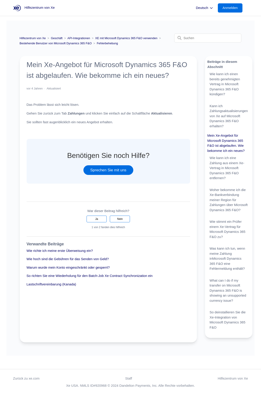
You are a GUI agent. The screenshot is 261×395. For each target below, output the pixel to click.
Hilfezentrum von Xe (33, 38)
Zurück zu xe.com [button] (26, 378)
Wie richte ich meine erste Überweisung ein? (60, 251)
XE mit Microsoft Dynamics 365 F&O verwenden (126, 38)
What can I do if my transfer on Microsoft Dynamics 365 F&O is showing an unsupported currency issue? (228, 290)
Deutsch (205, 8)
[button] (232, 8)
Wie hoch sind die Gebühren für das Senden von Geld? (68, 259)
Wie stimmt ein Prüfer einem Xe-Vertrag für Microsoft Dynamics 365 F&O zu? (227, 229)
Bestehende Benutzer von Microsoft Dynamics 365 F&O (56, 43)
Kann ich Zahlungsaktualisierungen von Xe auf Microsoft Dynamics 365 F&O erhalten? (229, 116)
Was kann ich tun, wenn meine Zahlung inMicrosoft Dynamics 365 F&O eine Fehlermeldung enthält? (227, 258)
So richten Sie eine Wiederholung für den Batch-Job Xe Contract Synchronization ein (90, 276)
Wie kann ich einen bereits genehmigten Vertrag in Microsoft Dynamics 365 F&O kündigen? (225, 84)
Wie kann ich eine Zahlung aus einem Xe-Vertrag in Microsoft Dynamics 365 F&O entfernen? (227, 168)
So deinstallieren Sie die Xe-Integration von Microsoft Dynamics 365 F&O (228, 319)
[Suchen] (207, 38)
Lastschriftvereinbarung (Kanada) (51, 284)
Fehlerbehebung (107, 43)
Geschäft (56, 38)
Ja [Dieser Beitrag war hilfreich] (96, 219)
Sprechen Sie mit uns (108, 170)
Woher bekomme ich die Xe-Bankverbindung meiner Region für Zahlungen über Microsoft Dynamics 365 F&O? (229, 200)
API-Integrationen (79, 38)
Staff (128, 378)
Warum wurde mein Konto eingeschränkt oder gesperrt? (68, 267)
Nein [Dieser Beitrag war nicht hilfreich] (120, 219)
